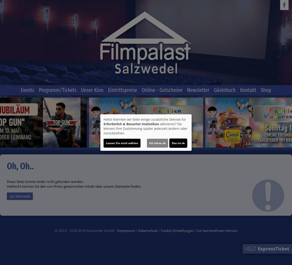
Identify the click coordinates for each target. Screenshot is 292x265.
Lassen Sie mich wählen (122, 143)
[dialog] (146, 132)
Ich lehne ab (157, 143)
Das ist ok (178, 143)
